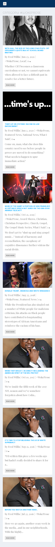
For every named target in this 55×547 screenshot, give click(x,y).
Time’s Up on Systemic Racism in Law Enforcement (22, 125)
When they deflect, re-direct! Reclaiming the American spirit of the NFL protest (26, 372)
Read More (10, 85)
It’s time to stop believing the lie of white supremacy (25, 441)
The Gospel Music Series (18, 227)
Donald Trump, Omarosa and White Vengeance (27, 291)
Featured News (13, 134)
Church (34, 223)
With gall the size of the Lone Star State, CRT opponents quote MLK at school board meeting (27, 50)
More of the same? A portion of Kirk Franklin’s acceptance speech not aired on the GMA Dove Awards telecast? (27, 208)
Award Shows (27, 219)
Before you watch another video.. (21, 510)
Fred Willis (14, 56)
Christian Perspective (17, 223)
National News (31, 134)
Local (23, 61)
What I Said (39, 227)
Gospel (43, 223)
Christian (41, 219)
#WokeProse (12, 61)
